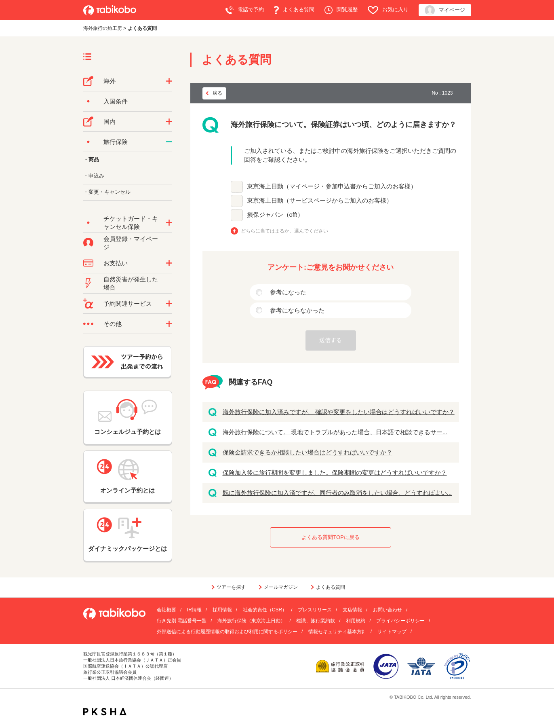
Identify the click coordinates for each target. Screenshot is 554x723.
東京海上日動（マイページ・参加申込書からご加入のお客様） (332, 186)
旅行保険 (115, 141)
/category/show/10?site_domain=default (169, 142)
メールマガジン (281, 587)
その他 (112, 323)
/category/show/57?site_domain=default (169, 122)
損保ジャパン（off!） (275, 214)
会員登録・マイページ (130, 242)
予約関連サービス (127, 303)
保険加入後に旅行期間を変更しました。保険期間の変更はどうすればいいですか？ (335, 472)
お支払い (115, 263)
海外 (109, 81)
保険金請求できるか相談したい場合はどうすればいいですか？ (307, 452)
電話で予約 (244, 10)
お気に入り (388, 10)
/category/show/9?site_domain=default (169, 263)
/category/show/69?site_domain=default (169, 223)
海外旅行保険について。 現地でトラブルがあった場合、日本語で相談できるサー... (335, 432)
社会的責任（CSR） (265, 610)
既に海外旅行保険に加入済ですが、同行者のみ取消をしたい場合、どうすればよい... (337, 492)
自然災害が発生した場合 (130, 283)
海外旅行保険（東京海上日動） (251, 621)
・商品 (91, 159)
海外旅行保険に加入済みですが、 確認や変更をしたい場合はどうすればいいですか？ (339, 411)
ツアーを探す (231, 587)
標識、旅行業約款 (315, 621)
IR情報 (194, 610)
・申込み (93, 176)
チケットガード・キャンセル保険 (130, 222)
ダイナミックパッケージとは (127, 534)
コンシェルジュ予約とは (127, 417)
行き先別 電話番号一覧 (181, 621)
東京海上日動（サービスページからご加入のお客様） (319, 200)
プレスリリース (315, 610)
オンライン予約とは (128, 476)
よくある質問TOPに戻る (330, 537)
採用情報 (222, 610)
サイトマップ (392, 631)
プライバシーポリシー (400, 621)
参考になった (288, 292)
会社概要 (166, 610)
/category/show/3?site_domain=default (169, 324)
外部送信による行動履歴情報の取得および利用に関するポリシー (227, 631)
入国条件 (115, 101)
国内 (109, 121)
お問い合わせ (387, 610)
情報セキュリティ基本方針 (337, 631)
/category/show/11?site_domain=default (169, 304)
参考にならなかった (297, 310)
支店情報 (352, 610)
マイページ (445, 10)
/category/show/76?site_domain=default (169, 81)
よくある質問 (294, 10)
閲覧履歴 (341, 10)
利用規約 (355, 621)
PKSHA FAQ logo (104, 711)
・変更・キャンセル (107, 192)
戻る (217, 93)
